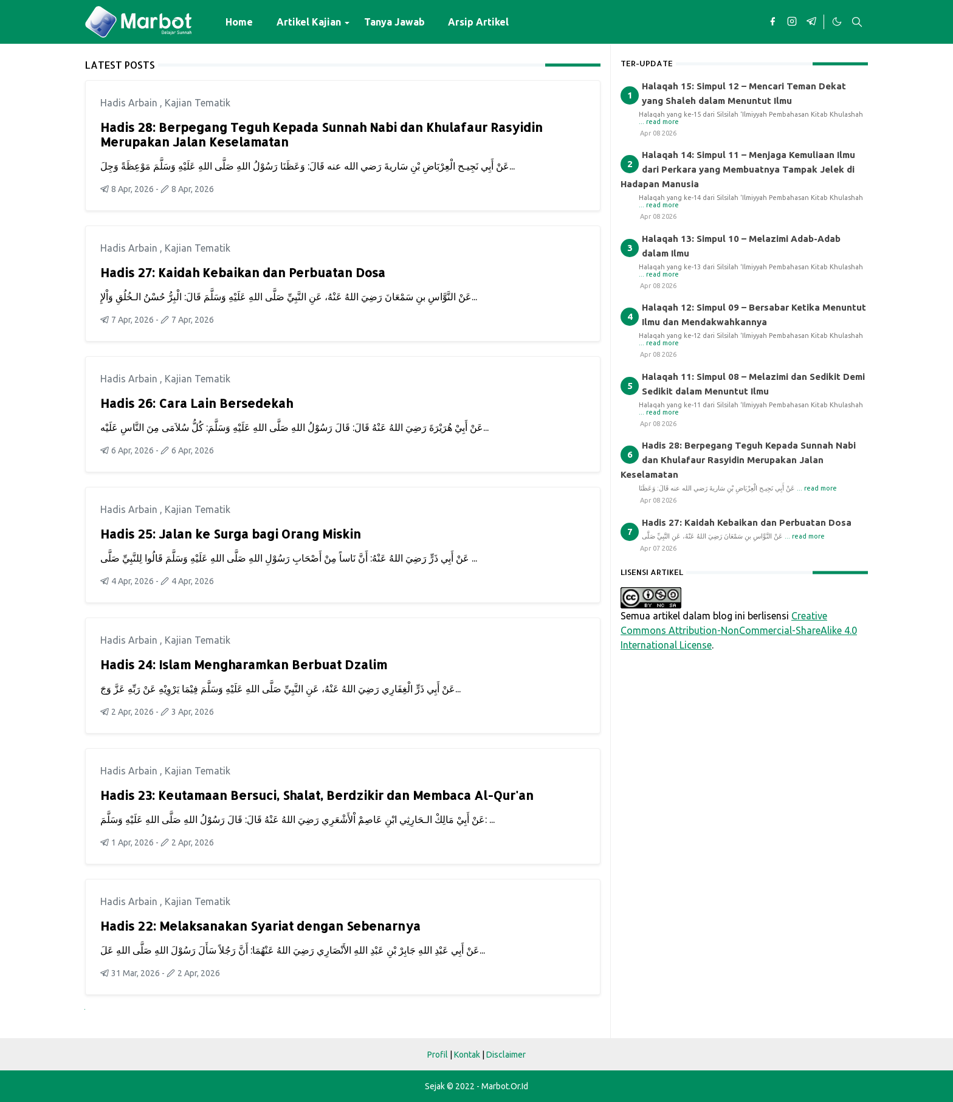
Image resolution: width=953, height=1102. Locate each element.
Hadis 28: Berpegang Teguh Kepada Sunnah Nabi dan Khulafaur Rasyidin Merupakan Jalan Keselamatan (321, 134)
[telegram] (811, 22)
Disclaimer (506, 1054)
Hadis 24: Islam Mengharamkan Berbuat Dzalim (243, 664)
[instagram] (792, 22)
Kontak (467, 1054)
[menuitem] (239, 22)
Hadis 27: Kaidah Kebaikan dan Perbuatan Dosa (242, 272)
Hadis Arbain (130, 102)
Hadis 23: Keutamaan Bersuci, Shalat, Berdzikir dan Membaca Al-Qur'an (317, 795)
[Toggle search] (857, 22)
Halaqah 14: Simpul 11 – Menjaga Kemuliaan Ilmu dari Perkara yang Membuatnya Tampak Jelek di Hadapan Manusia (738, 169)
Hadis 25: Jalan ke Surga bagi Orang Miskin (230, 534)
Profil (437, 1054)
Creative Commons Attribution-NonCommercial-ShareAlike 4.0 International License (739, 630)
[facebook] (772, 22)
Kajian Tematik (197, 102)
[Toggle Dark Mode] (836, 22)
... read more (659, 121)
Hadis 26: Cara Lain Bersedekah (196, 403)
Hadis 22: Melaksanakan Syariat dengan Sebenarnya (260, 926)
